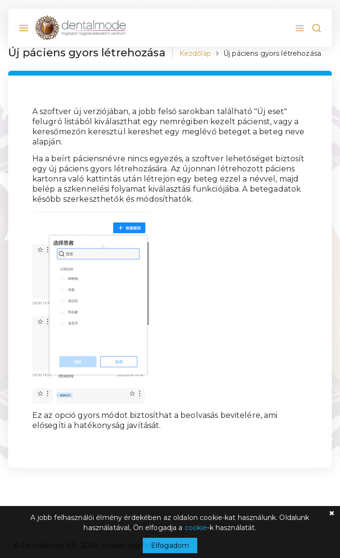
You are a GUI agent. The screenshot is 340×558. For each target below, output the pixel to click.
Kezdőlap (195, 53)
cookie (196, 527)
